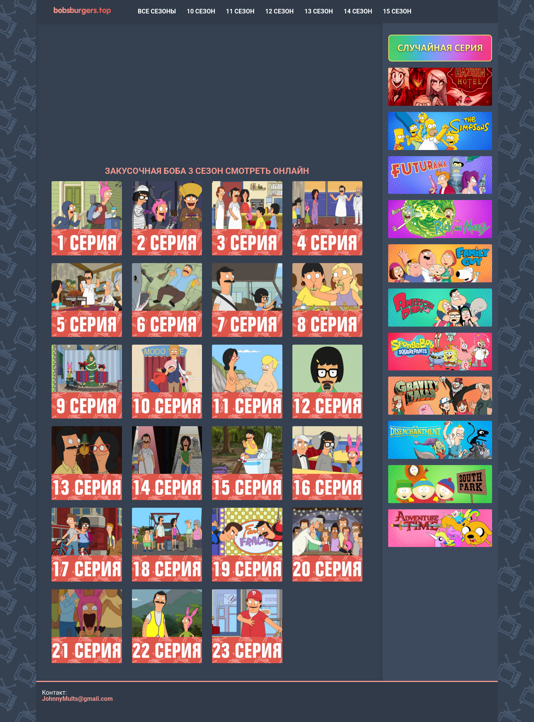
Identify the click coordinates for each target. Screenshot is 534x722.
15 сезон (397, 11)
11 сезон (240, 11)
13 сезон (318, 11)
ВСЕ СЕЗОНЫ (157, 11)
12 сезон (279, 11)
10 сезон (201, 11)
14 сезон (358, 11)
